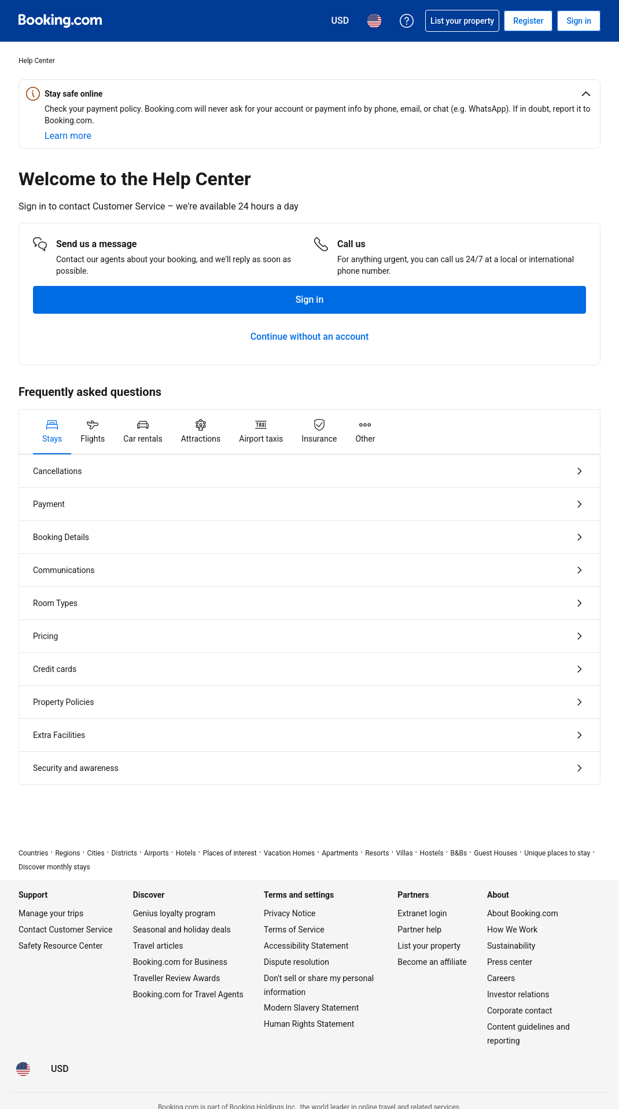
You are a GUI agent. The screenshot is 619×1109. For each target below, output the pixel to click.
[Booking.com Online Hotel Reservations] (60, 21)
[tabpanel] (309, 619)
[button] (309, 94)
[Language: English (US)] (23, 1069)
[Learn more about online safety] (68, 136)
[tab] (52, 432)
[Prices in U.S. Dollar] (60, 1069)
